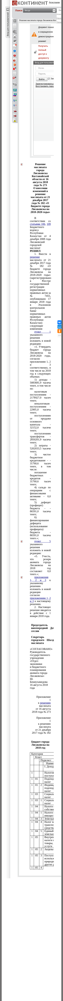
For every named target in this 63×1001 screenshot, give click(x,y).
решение (35, 257)
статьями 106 (37, 224)
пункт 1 (42, 331)
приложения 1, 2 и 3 (39, 579)
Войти (42, 79)
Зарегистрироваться (45, 84)
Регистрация (54, 2)
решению (45, 702)
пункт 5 (42, 541)
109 (49, 224)
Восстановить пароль (46, 86)
